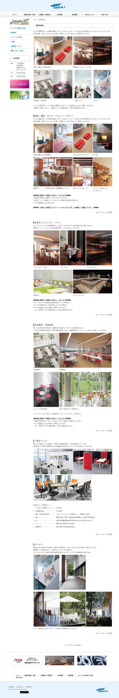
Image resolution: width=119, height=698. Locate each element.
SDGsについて (89, 14)
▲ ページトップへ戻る (104, 212)
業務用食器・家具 (29, 14)
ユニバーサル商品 (16, 37)
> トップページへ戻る (73, 645)
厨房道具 (13, 32)
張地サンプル (75, 105)
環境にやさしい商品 (17, 51)
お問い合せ (104, 14)
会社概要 (59, 14)
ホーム (15, 14)
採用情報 (74, 14)
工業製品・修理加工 (44, 14)
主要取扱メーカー (16, 46)
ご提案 (13, 42)
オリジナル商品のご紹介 (18, 28)
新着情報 (29, 687)
